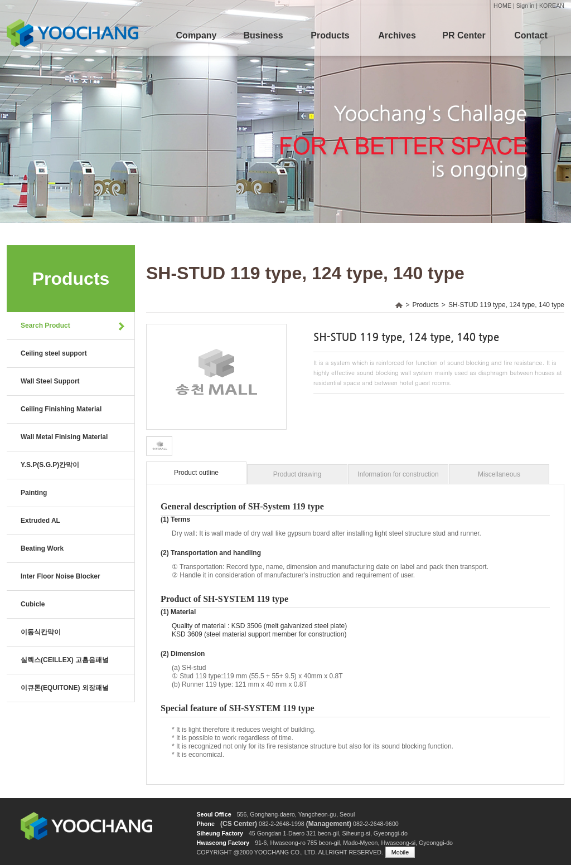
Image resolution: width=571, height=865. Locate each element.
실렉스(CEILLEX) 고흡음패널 (65, 660)
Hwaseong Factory (222, 842)
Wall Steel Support (50, 381)
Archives (397, 35)
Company (196, 35)
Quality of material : (200, 626)
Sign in (525, 5)
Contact (531, 35)
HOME (502, 5)
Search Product (45, 325)
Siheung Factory (219, 833)
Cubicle (33, 604)
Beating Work (42, 548)
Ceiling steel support (54, 353)
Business (263, 35)
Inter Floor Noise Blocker (60, 576)
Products (330, 35)
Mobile (400, 852)
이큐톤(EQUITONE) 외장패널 (65, 688)
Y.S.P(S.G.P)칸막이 (50, 465)
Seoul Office (213, 814)
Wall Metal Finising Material (64, 437)
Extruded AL (40, 520)
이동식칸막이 (41, 632)
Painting (34, 493)
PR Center (463, 35)
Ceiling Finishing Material (61, 409)
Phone (205, 823)
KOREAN (551, 5)
